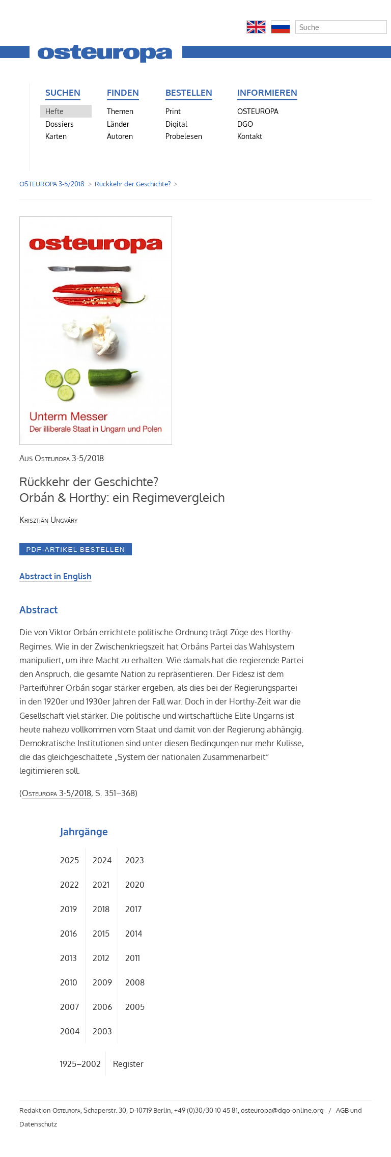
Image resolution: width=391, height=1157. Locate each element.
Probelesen (183, 135)
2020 (135, 885)
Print (173, 111)
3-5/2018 (69, 458)
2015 (101, 933)
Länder (118, 123)
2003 (102, 1031)
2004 (69, 1031)
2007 (69, 1007)
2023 (134, 860)
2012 (101, 958)
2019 (68, 909)
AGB (342, 1110)
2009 (102, 982)
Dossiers (59, 123)
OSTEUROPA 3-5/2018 (52, 184)
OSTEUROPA (257, 111)
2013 (68, 958)
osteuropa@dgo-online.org (282, 1110)
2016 (68, 933)
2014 (133, 933)
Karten (56, 135)
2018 (101, 909)
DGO (245, 123)
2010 (68, 982)
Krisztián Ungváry (48, 520)
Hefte (54, 111)
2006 (102, 1007)
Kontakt (249, 135)
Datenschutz (38, 1124)
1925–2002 (80, 1064)
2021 (101, 885)
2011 (132, 958)
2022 (69, 885)
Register (128, 1064)
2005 (135, 1007)
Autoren (120, 135)
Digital (176, 123)
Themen (120, 111)
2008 (135, 982)
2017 (133, 909)
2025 (69, 860)
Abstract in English (55, 576)
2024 (102, 860)
